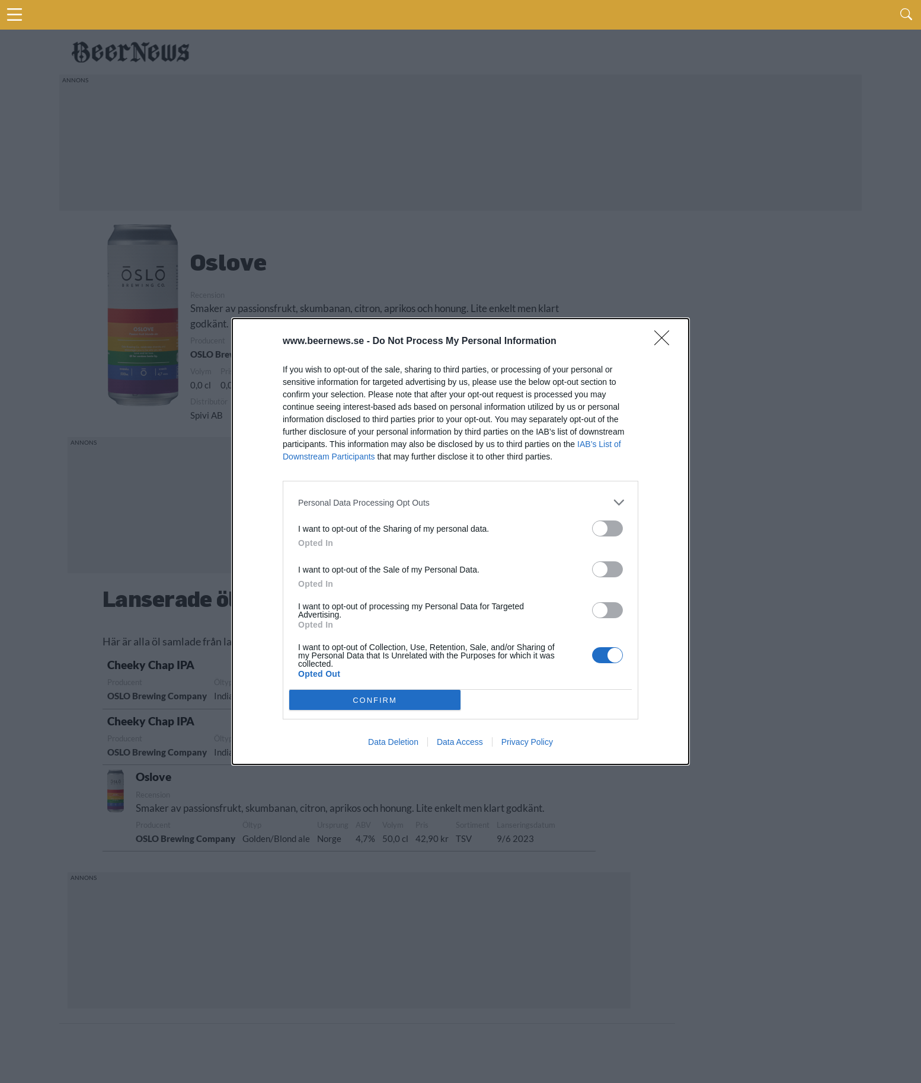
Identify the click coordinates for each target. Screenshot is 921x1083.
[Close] (665, 341)
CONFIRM (375, 699)
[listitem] (460, 502)
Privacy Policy (527, 742)
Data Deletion (393, 742)
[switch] (607, 528)
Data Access (460, 742)
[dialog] (460, 541)
